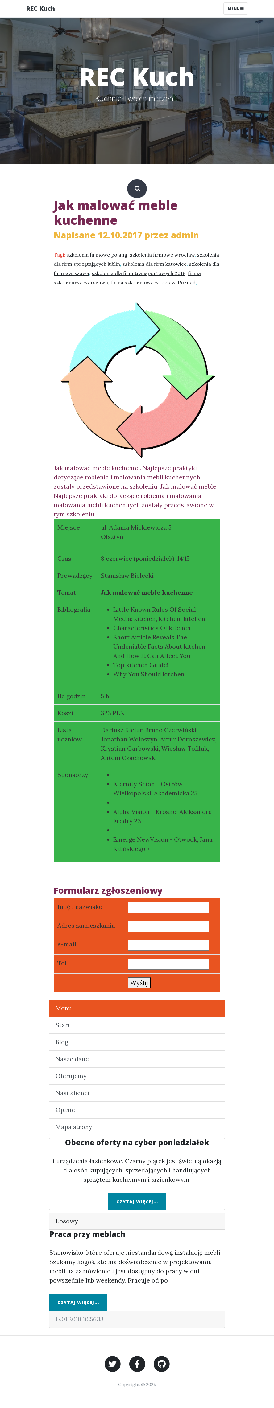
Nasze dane (72, 1059)
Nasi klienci (72, 1093)
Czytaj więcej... (137, 1202)
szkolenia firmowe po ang (97, 255)
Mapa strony (74, 1127)
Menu (64, 1008)
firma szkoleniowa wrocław (142, 282)
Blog (62, 1042)
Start (63, 1025)
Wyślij (139, 983)
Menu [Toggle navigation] (236, 8)
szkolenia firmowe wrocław (162, 255)
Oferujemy (71, 1076)
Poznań (187, 282)
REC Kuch (40, 8)
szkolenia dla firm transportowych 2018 (138, 273)
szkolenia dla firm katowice (154, 264)
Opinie (65, 1110)
